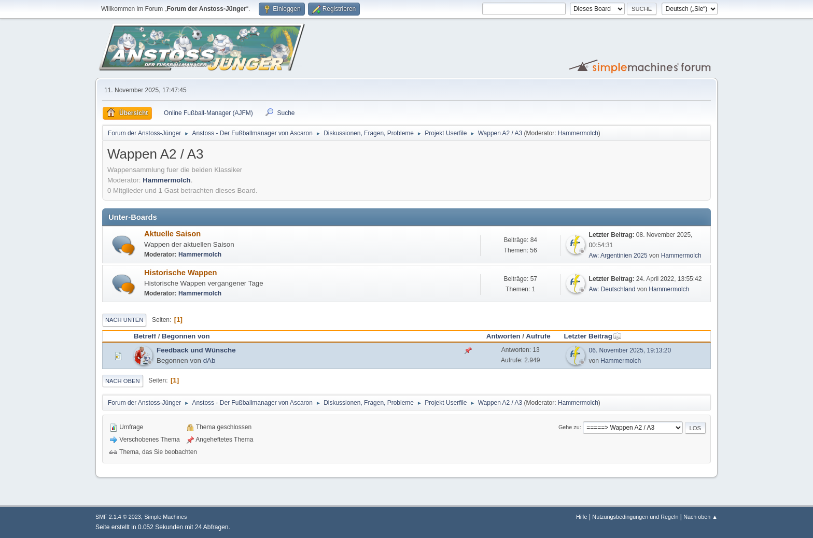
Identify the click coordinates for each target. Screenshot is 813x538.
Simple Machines (165, 517)
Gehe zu (569, 427)
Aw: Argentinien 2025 (618, 255)
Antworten (503, 336)
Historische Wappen (180, 272)
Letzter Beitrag (593, 336)
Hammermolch (578, 133)
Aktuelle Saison (172, 234)
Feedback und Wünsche (196, 350)
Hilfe (581, 517)
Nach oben (122, 381)
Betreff (145, 336)
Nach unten (124, 320)
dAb (209, 360)
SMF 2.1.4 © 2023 (118, 517)
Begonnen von (186, 336)
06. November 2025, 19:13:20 (630, 350)
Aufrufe (538, 336)
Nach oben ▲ (700, 517)
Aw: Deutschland (612, 289)
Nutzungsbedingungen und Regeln (635, 517)
